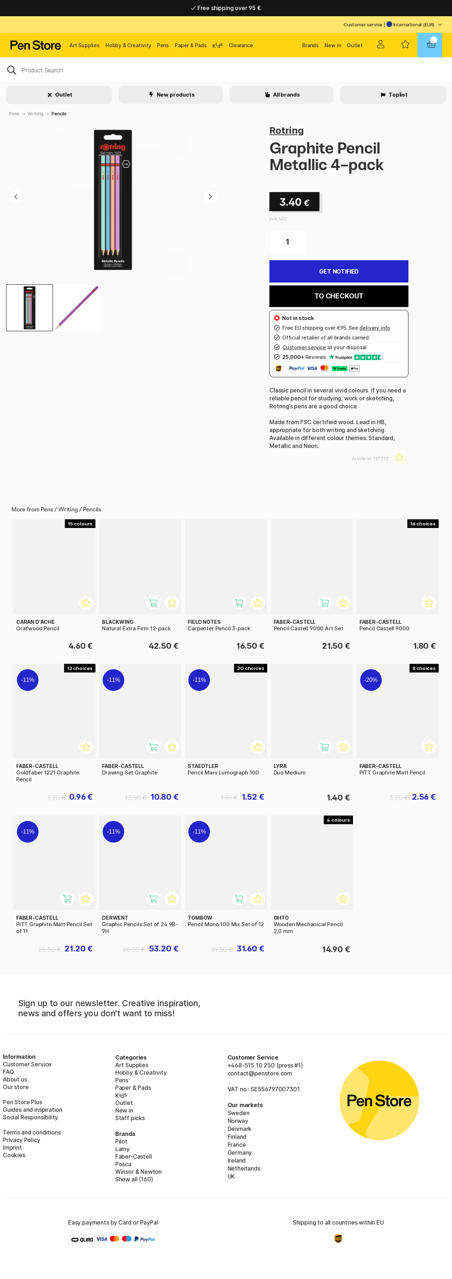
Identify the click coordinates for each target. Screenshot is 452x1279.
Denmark (240, 1128)
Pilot (121, 1141)
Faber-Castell (133, 1156)
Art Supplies (85, 45)
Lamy (122, 1149)
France (237, 1144)
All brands (286, 94)
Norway (238, 1120)
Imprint (12, 1147)
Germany (240, 1152)
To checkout (338, 296)
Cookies (14, 1155)
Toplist (398, 94)
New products (175, 94)
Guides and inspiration (32, 1109)
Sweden (239, 1112)
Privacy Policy (21, 1139)
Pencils (59, 113)
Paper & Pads (191, 45)
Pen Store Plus (22, 1102)
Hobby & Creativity (128, 45)
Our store (15, 1087)
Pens (163, 45)
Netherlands (244, 1168)
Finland (237, 1136)
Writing (35, 113)
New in (333, 45)
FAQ (8, 1071)
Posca (123, 1164)
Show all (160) (134, 1179)
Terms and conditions (32, 1132)
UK (231, 1176)
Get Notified (339, 271)
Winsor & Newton (138, 1171)
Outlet (355, 45)
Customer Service (27, 1064)
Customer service (363, 24)
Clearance (241, 45)
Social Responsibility (30, 1117)
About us (15, 1079)
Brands (310, 45)
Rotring (286, 130)
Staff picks (130, 1118)
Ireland (237, 1160)
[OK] (226, 69)
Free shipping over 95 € (226, 8)
